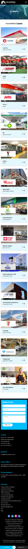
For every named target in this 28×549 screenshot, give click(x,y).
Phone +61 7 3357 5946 (7, 437)
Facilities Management (7, 497)
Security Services (5, 505)
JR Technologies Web (19, 542)
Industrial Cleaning (6, 489)
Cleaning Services (6, 499)
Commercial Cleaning (7, 495)
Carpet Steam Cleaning (7, 487)
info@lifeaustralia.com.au (8, 454)
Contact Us (21, 547)
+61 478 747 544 (5, 443)
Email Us (7, 547)
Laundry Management (7, 507)
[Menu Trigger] (26, 2)
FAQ (2, 508)
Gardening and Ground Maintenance (11, 501)
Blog (2, 510)
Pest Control (4, 503)
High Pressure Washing (7, 491)
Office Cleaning (5, 493)
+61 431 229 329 (5, 441)
